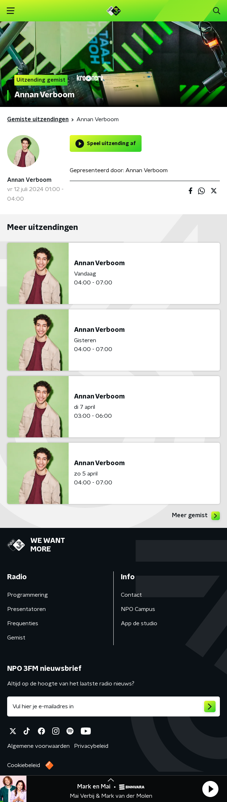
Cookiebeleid (23, 765)
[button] (210, 788)
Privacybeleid (91, 746)
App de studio (139, 623)
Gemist (16, 638)
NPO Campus (138, 609)
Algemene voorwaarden (38, 746)
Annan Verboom (29, 180)
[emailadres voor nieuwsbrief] (113, 706)
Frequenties (22, 623)
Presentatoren (26, 609)
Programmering (27, 595)
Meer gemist (196, 515)
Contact (131, 595)
